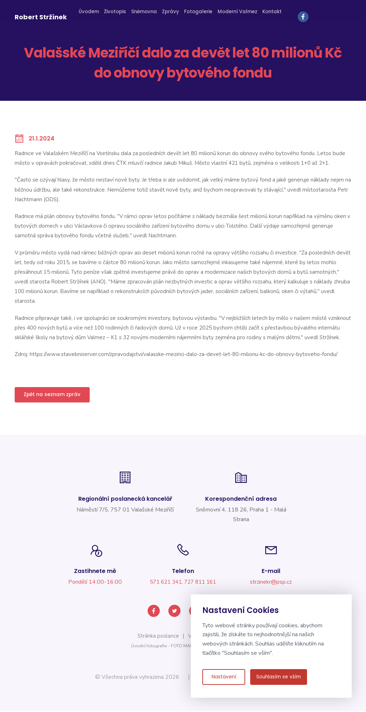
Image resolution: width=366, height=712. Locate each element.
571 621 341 (164, 586)
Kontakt (268, 15)
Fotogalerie (200, 15)
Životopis (122, 15)
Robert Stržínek (41, 15)
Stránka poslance (157, 637)
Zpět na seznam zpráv (55, 395)
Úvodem (96, 15)
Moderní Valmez (236, 15)
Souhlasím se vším (280, 678)
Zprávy (174, 15)
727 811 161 (201, 586)
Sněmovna (149, 15)
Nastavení (224, 678)
